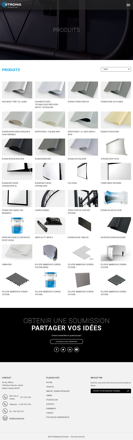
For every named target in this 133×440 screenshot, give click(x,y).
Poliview (72, 183)
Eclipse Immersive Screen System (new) (47, 265)
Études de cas (52, 400)
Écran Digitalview (77, 159)
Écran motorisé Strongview (43, 184)
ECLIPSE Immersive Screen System (80, 265)
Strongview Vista (110, 159)
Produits (50, 387)
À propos (50, 404)
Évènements (51, 409)
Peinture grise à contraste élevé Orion (16, 238)
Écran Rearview (43, 159)
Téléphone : (13, 404)
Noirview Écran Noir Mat (113, 237)
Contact (49, 413)
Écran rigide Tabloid (78, 237)
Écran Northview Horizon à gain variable (16, 133)
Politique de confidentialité (57, 417)
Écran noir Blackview (13, 159)
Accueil (49, 382)
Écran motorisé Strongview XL (10, 184)
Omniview (7, 264)
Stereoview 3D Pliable (112, 101)
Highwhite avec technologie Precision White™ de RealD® (46, 104)
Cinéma (49, 395)
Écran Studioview (110, 131)
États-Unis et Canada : (13, 397)
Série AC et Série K (44, 237)
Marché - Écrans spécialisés (58, 391)
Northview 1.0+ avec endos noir (81, 133)
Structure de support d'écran (79, 211)
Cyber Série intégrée (111, 183)
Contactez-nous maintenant (66, 341)
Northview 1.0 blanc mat (47, 131)
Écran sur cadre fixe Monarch (12, 211)
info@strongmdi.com (14, 418)
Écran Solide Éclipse (111, 210)
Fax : (11, 411)
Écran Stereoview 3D (78, 101)
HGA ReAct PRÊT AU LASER (14, 101)
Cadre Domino (42, 210)
